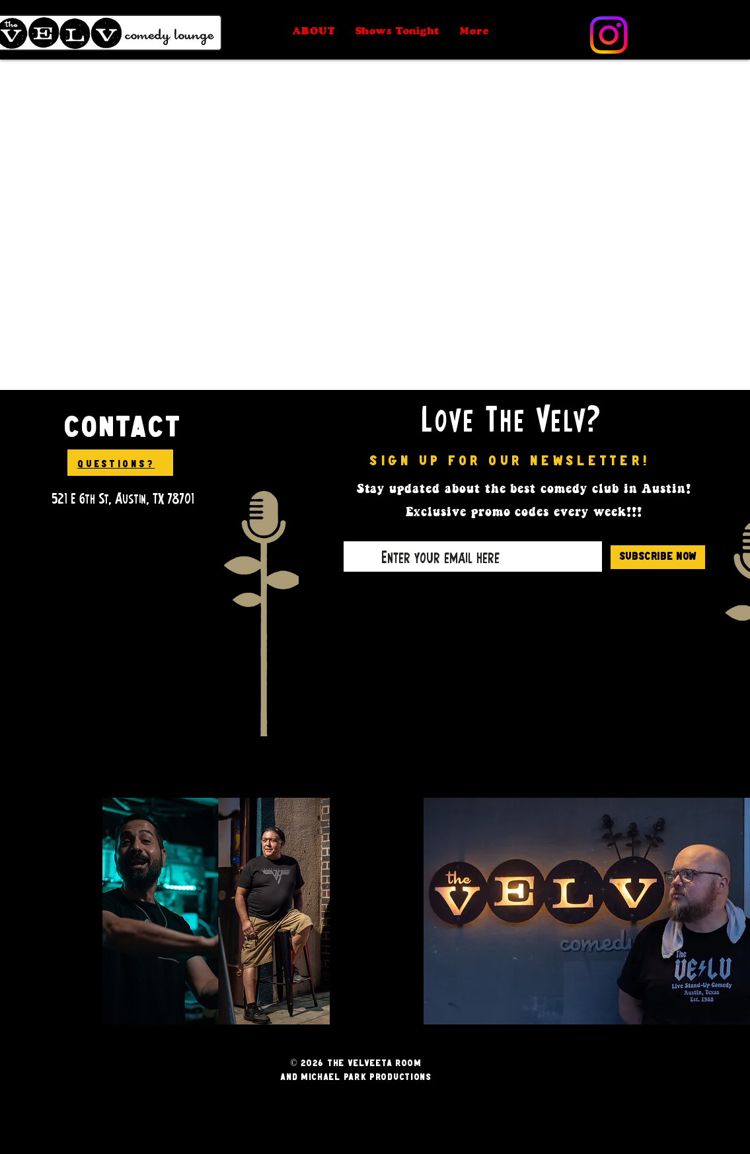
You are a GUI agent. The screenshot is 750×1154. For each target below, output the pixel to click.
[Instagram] (608, 35)
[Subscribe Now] (658, 557)
